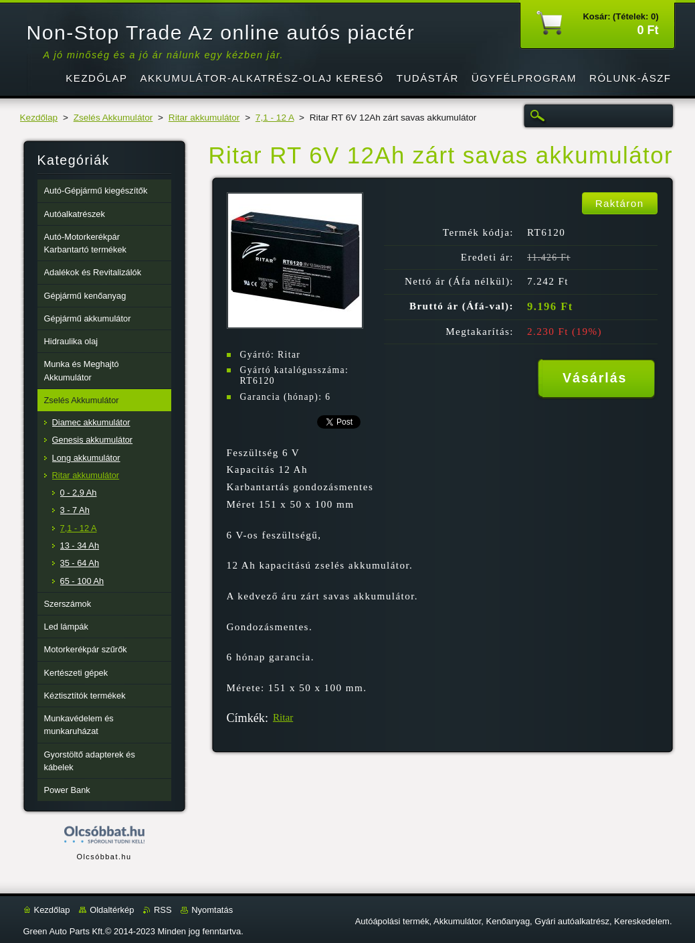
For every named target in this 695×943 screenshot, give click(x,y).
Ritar (283, 717)
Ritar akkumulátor (204, 118)
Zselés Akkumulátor (113, 118)
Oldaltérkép (112, 910)
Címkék (246, 718)
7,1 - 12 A (275, 118)
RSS (163, 910)
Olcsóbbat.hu (103, 857)
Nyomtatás (212, 910)
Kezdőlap (39, 118)
